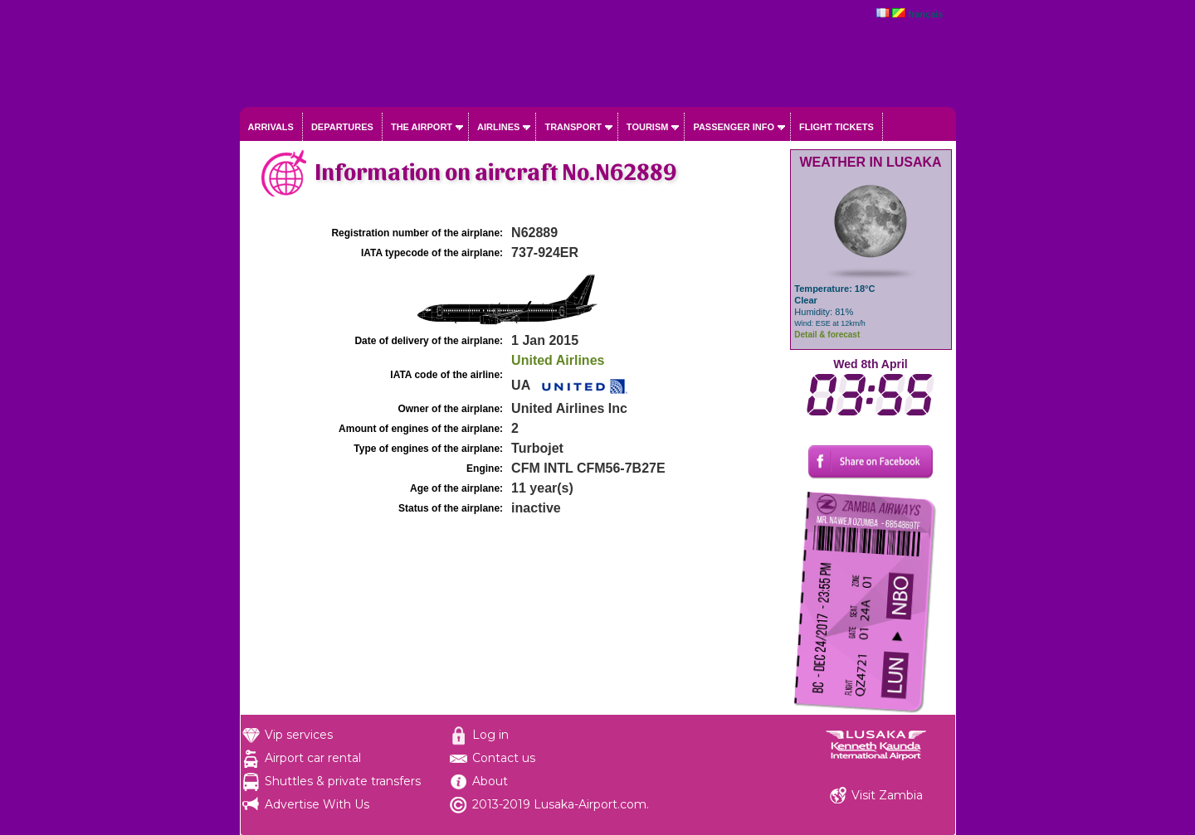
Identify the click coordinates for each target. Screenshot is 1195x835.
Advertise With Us (317, 804)
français (925, 14)
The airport (421, 127)
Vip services (299, 734)
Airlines (498, 127)
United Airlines (557, 360)
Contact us (503, 757)
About (490, 781)
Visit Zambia (887, 795)
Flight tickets (836, 127)
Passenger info (733, 127)
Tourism (648, 127)
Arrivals (271, 127)
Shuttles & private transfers (343, 781)
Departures (342, 127)
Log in (490, 734)
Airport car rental (313, 757)
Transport (572, 127)
